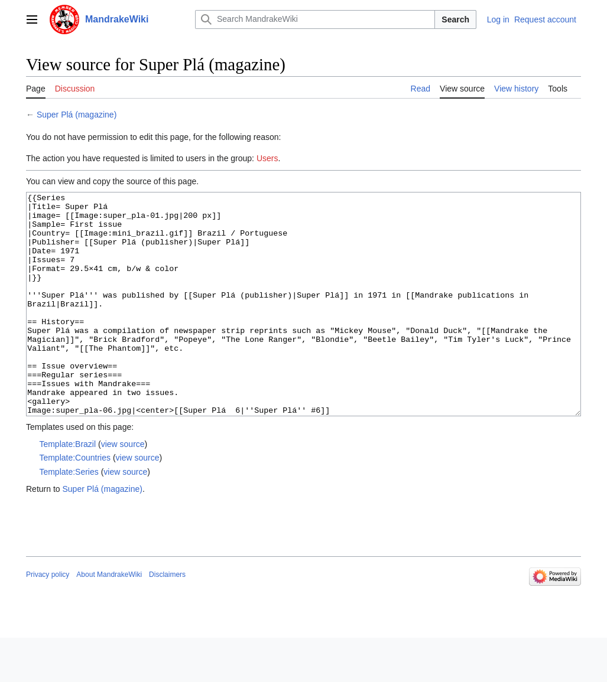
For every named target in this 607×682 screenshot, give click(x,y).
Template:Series (68, 516)
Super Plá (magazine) (76, 114)
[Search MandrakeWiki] (315, 19)
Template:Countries (75, 502)
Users (267, 158)
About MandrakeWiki (109, 619)
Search (455, 19)
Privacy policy (47, 619)
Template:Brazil (67, 488)
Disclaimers (167, 619)
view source (123, 488)
